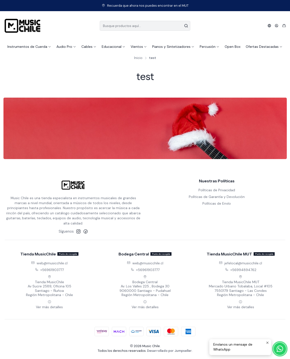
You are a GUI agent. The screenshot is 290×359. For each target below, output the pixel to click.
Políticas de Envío (216, 203)
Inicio (138, 58)
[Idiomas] (269, 25)
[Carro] (284, 25)
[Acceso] (276, 25)
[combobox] (145, 26)
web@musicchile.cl (49, 263)
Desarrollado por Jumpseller (169, 351)
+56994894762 (240, 270)
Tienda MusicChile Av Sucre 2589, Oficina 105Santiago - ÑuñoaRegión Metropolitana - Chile (49, 286)
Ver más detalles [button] (49, 304)
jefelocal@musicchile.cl (240, 263)
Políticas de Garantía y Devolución (217, 196)
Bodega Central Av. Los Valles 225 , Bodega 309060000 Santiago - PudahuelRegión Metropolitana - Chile (145, 286)
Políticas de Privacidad (216, 190)
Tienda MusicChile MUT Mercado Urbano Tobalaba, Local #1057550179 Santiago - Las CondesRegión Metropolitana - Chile (240, 286)
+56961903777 (49, 270)
